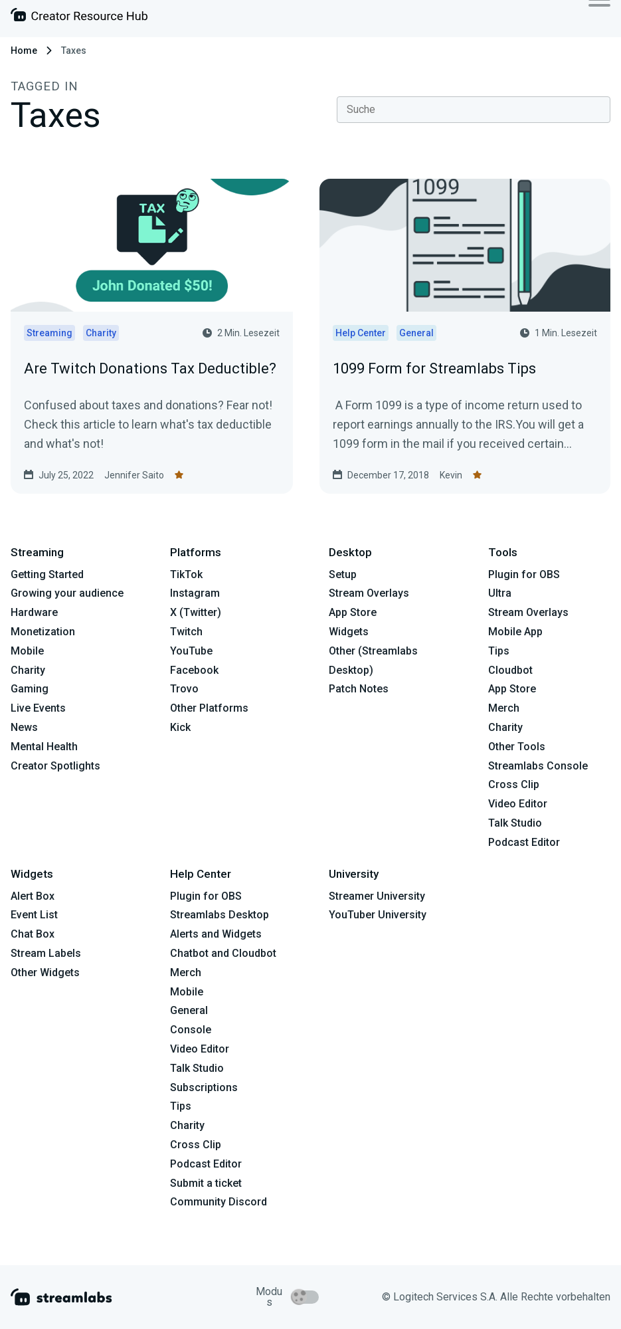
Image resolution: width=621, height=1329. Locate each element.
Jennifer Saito (134, 475)
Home (24, 50)
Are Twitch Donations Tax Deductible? (150, 368)
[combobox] (473, 109)
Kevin (451, 475)
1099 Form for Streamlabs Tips (434, 368)
